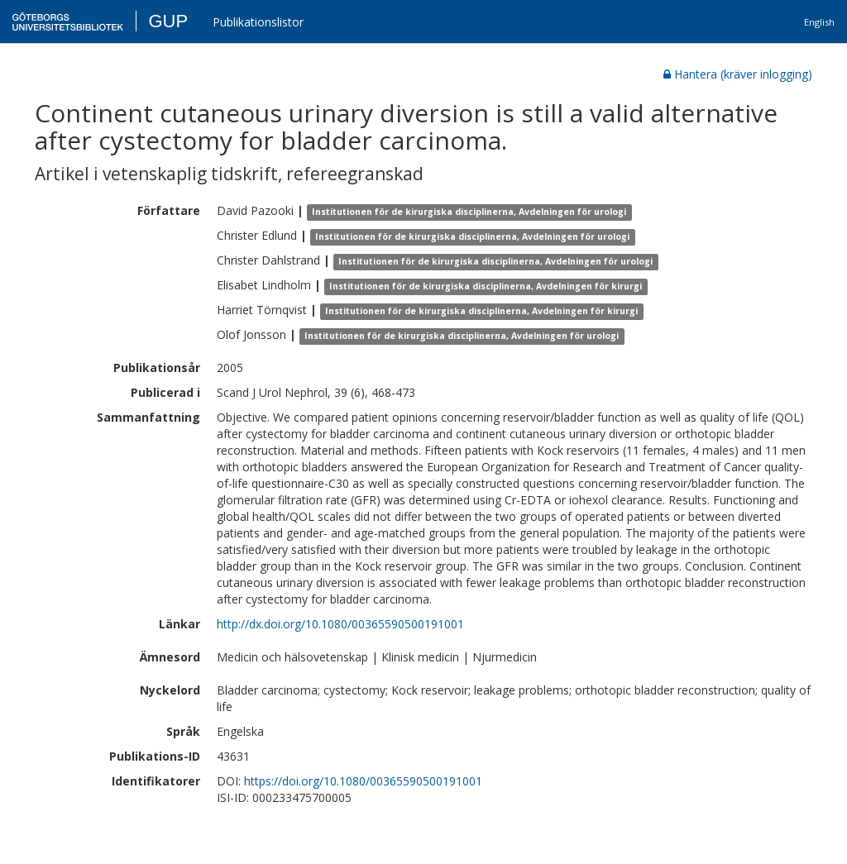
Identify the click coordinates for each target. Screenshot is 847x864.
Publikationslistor (258, 22)
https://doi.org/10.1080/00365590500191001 (363, 781)
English (819, 22)
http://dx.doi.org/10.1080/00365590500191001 (340, 624)
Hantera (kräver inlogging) (737, 74)
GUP (168, 21)
